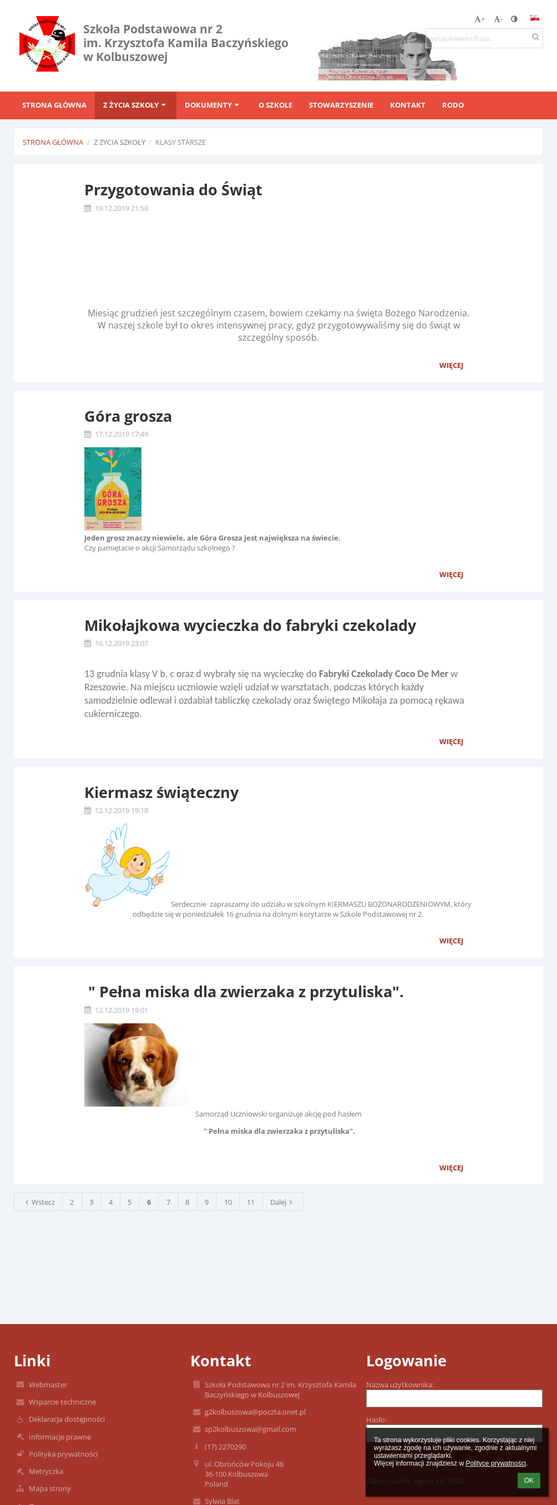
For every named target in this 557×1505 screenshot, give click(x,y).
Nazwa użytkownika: (400, 1385)
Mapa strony (50, 1488)
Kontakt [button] (408, 105)
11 (251, 1202)
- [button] (498, 19)
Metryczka (46, 1471)
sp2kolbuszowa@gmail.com (250, 1429)
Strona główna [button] (54, 105)
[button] (534, 17)
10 (228, 1202)
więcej (451, 365)
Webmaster (48, 1385)
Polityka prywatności (63, 1454)
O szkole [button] (275, 105)
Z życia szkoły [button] (135, 105)
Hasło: (376, 1420)
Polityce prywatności (495, 1463)
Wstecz (38, 1202)
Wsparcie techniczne (62, 1402)
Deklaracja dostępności (67, 1419)
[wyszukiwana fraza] (484, 38)
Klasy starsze (180, 142)
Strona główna (53, 142)
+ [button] (479, 19)
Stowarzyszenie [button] (341, 105)
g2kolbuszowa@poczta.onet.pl (255, 1412)
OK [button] (529, 1480)
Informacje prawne (60, 1437)
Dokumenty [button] (213, 105)
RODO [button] (453, 105)
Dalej (283, 1202)
